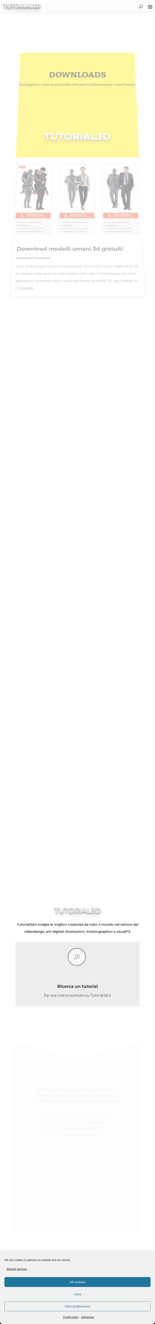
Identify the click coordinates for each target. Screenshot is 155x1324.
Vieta (77, 1294)
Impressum (87, 1317)
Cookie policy (71, 1317)
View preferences (77, 1306)
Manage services (17, 1269)
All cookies (77, 1282)
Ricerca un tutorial (77, 986)
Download (20, 253)
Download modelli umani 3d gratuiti (69, 244)
